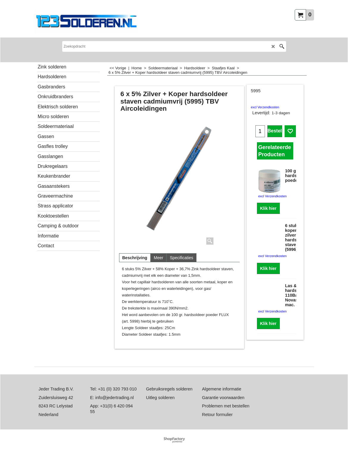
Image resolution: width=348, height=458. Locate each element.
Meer (158, 257)
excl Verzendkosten (265, 107)
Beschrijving (134, 257)
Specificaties (181, 257)
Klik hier (268, 208)
